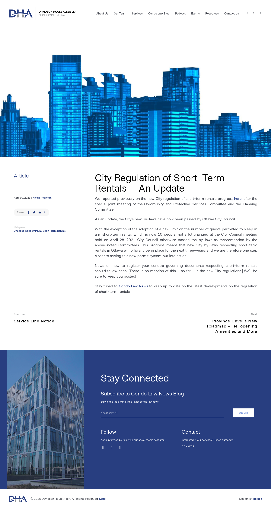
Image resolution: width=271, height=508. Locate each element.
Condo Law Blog (159, 13)
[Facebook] (254, 13)
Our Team (120, 13)
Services (137, 13)
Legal (102, 498)
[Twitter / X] (247, 13)
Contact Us (231, 13)
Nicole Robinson (42, 197)
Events (195, 13)
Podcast (180, 13)
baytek (257, 498)
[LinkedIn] (260, 13)
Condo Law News (133, 286)
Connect (188, 446)
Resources (212, 13)
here (238, 198)
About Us (102, 13)
